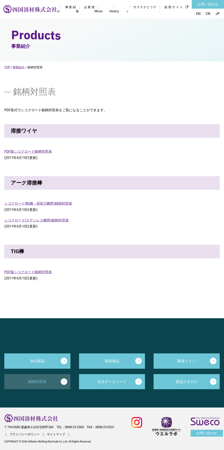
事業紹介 (19, 67)
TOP (7, 67)
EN (198, 14)
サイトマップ (56, 434)
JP (218, 14)
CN (208, 14)
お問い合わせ (208, 4)
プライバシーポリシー (24, 434)
